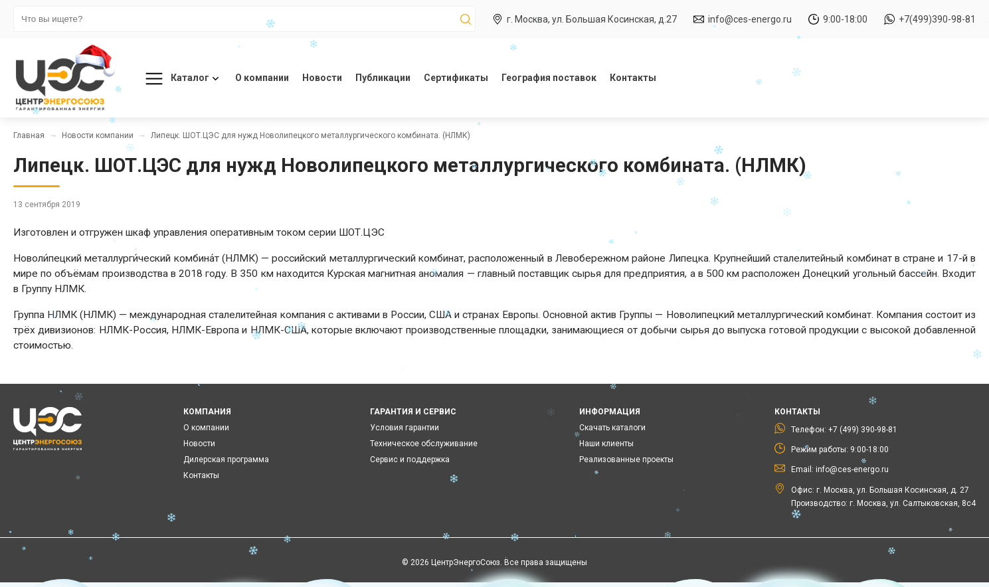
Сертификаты (456, 77)
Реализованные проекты (626, 459)
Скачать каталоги (612, 427)
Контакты (633, 77)
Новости (322, 77)
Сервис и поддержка (410, 459)
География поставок (548, 77)
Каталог (179, 78)
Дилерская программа (226, 459)
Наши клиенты (606, 443)
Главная (29, 135)
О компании (262, 77)
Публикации (382, 77)
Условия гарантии (404, 427)
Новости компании (98, 135)
